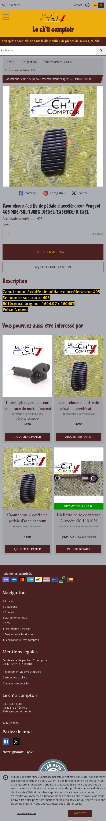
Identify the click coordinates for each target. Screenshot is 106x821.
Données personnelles (16, 683)
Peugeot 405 (29, 62)
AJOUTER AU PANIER (53, 252)
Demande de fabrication (18, 634)
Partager (28, 193)
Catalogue (10, 607)
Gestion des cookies (15, 677)
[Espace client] (87, 5)
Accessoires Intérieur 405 (20, 70)
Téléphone (11, 723)
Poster (79, 193)
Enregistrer (54, 193)
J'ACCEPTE (80, 813)
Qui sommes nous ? (15, 618)
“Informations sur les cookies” (56, 800)
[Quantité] (10, 234)
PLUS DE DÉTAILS (78, 549)
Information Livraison (16, 629)
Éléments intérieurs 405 (58, 62)
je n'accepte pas (26, 813)
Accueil (11, 62)
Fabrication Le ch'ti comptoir (21, 640)
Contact (77, 5)
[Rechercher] (101, 50)
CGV (6, 623)
